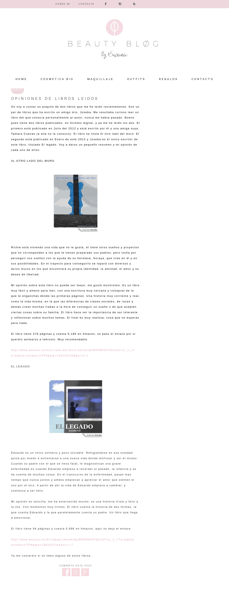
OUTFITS (136, 79)
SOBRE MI (62, 3)
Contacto (202, 79)
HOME (21, 79)
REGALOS (168, 79)
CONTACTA (86, 3)
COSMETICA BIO (57, 79)
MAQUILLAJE (100, 79)
